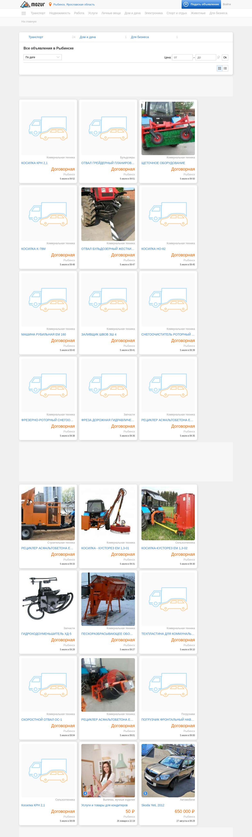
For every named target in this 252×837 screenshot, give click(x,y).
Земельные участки (37, 775)
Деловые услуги (87, 743)
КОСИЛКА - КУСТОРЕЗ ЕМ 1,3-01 (99, 438)
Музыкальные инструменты (199, 752)
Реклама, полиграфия (91, 764)
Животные (198, 13)
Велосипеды (190, 739)
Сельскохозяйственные (197, 779)
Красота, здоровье (89, 752)
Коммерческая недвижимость (44, 783)
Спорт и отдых (177, 13)
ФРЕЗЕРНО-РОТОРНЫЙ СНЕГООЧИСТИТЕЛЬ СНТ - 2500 (99, 316)
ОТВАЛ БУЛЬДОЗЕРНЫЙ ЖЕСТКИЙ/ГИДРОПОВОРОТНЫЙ (45, 236)
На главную (29, 21)
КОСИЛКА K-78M (195, 157)
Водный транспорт (37, 747)
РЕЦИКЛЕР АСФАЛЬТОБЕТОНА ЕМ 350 (207, 518)
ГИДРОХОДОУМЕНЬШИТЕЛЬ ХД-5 (207, 438)
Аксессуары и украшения (93, 804)
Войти (227, 4)
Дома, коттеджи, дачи (39, 771)
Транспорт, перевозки (91, 781)
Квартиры (31, 762)
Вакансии (31, 798)
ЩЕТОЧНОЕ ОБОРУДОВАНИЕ (151, 157)
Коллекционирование (196, 747)
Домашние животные (195, 775)
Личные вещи (111, 13)
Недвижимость (59, 13)
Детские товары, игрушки (93, 800)
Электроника (154, 13)
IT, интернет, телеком (91, 735)
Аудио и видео (139, 771)
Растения (136, 756)
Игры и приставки (141, 775)
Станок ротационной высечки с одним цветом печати (45, 699)
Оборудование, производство (96, 756)
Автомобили (33, 735)
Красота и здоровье (90, 808)
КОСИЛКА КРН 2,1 (34, 157)
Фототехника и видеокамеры (147, 796)
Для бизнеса (218, 13)
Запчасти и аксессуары (40, 752)
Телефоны (136, 791)
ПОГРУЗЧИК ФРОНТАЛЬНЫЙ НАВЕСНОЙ (45, 597)
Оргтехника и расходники (145, 783)
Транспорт (38, 13)
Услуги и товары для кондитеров (152, 597)
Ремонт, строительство (92, 772)
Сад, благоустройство (91, 776)
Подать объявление (187, 821)
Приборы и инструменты (145, 787)
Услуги (92, 13)
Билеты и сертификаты (197, 735)
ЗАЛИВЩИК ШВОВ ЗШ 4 (200, 236)
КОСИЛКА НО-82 (87, 236)
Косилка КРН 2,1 (87, 597)
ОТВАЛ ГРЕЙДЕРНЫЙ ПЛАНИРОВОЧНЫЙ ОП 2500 (99, 157)
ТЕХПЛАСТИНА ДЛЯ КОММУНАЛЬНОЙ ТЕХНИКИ (99, 518)
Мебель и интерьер (142, 739)
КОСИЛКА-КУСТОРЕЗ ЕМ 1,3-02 (152, 438)
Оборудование (192, 794)
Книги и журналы (193, 743)
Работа (79, 13)
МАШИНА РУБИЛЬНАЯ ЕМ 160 (151, 236)
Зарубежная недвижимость (42, 787)
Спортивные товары (195, 760)
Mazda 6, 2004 (85, 699)
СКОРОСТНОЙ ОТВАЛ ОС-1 (149, 518)
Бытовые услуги (88, 739)
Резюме (30, 802)
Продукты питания (141, 747)
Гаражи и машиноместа (40, 779)
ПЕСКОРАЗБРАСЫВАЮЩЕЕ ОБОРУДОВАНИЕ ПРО (45, 518)
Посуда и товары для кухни (146, 743)
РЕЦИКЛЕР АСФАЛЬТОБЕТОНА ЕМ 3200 (207, 316)
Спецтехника (33, 743)
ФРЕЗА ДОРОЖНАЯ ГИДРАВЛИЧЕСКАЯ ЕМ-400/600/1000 (153, 316)
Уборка (82, 785)
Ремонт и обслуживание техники (97, 768)
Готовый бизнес (192, 790)
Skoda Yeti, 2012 (194, 597)
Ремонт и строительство (145, 752)
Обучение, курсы (88, 760)
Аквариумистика (193, 771)
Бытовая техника (140, 735)
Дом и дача (132, 13)
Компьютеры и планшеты (145, 779)
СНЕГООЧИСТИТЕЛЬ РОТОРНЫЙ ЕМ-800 (45, 316)
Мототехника (33, 739)
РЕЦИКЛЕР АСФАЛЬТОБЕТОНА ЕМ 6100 (45, 438)
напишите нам (185, 832)
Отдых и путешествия (196, 756)
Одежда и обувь (88, 796)
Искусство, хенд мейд (91, 747)
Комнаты (31, 767)
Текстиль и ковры (141, 760)
